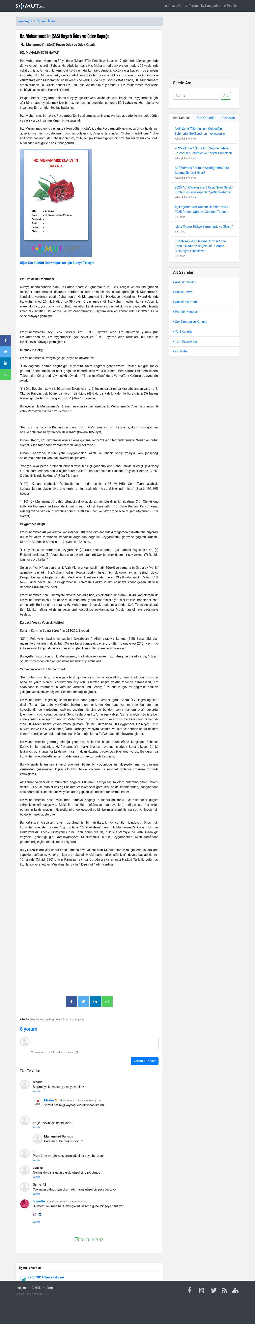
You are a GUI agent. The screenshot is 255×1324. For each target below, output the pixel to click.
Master (49, 1100)
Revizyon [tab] (228, 118)
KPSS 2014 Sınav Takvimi (46, 1277)
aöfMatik (180, 351)
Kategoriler (210, 6)
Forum (191, 6)
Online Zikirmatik (185, 302)
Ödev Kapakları (45, 1019)
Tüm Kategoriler (185, 341)
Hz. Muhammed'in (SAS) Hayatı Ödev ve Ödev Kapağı (64, 36)
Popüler (231, 6)
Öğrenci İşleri (46, 21)
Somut (51, 1288)
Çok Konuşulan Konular (190, 322)
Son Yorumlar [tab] (206, 118)
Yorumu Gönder (145, 1061)
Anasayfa (173, 6)
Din (33, 1019)
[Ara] (196, 96)
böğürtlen (40, 1201)
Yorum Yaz (89, 1239)
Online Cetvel (183, 292)
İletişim (21, 1288)
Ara (225, 96)
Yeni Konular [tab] (181, 118)
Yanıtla (36, 1091)
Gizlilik (36, 1288)
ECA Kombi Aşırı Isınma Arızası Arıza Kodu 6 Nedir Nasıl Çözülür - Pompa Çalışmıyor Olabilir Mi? (200, 246)
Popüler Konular (185, 312)
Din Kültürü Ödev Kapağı (69, 1019)
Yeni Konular (182, 331)
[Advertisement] (89, 898)
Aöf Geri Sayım (184, 282)
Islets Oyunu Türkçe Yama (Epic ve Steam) (204, 226)
